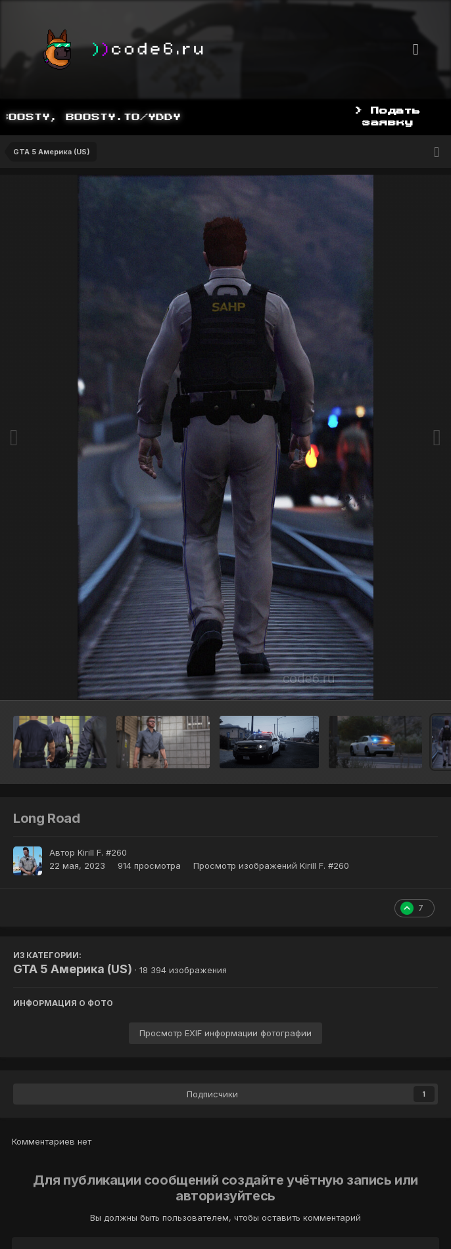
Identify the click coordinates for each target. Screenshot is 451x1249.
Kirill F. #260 (102, 852)
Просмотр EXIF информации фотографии (225, 1033)
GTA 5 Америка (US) (72, 969)
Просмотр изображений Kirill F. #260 (271, 865)
